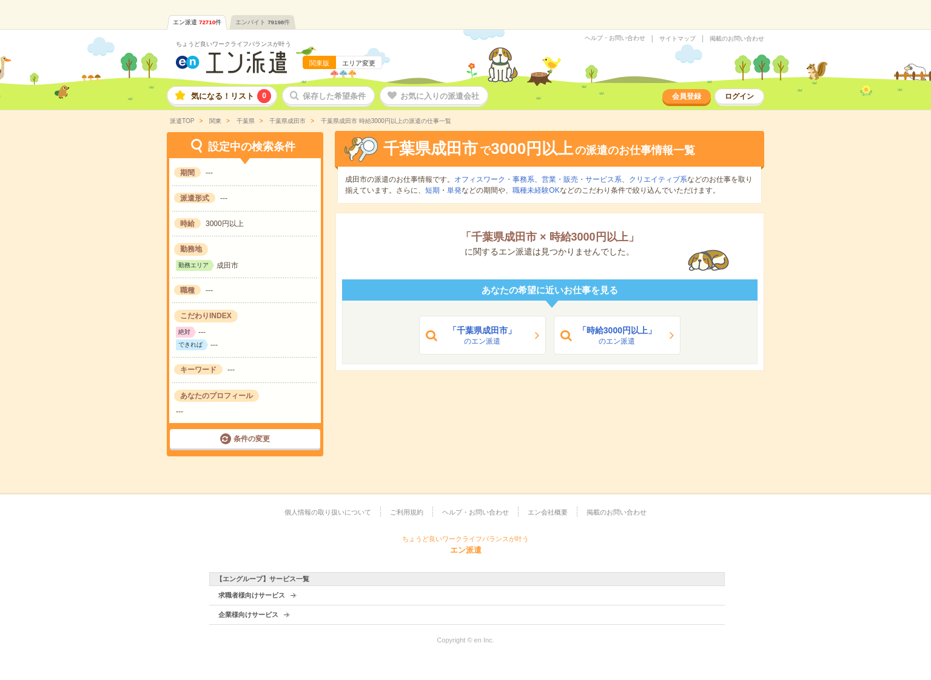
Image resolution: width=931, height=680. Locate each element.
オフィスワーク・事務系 (494, 179)
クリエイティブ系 (658, 179)
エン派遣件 (197, 22)
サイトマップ (677, 39)
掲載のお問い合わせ (737, 39)
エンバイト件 (262, 22)
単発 (454, 190)
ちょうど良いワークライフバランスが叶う (233, 44)
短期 (432, 190)
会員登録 (686, 96)
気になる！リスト (231, 96)
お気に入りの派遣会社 (439, 96)
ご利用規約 (406, 512)
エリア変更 (358, 63)
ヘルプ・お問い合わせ (615, 38)
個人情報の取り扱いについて (327, 512)
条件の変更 (252, 439)
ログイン (739, 96)
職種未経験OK (536, 190)
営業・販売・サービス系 (582, 179)
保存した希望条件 (334, 96)
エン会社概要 (548, 512)
